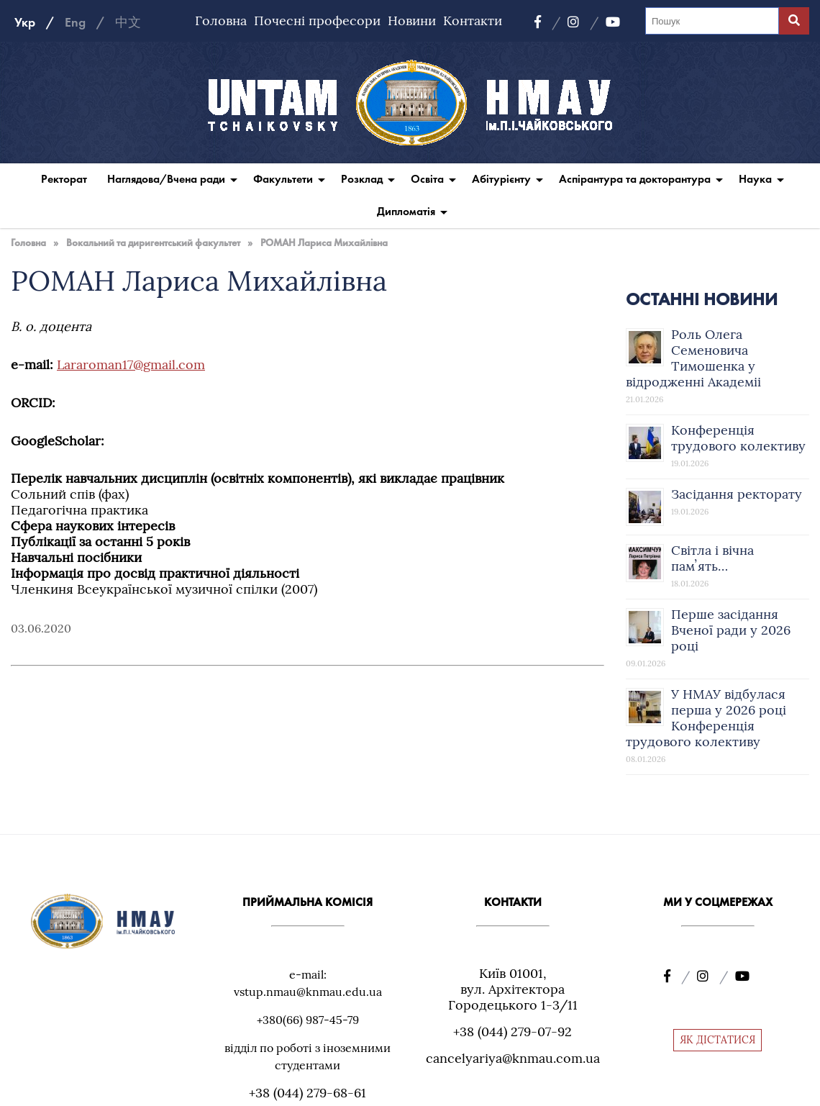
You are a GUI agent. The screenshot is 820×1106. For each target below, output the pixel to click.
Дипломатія (406, 211)
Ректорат (64, 179)
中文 (128, 22)
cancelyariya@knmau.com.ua (513, 1058)
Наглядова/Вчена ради (166, 179)
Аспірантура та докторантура (635, 179)
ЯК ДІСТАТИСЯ (717, 1039)
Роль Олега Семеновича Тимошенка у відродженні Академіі (693, 358)
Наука (755, 179)
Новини (412, 20)
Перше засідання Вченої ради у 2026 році (731, 630)
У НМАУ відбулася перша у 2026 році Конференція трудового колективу (706, 718)
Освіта (427, 179)
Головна (221, 20)
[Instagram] (583, 22)
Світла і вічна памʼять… (712, 558)
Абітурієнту (501, 179)
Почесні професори (317, 20)
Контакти (472, 20)
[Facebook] (547, 22)
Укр (24, 22)
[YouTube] (613, 22)
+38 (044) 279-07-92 (512, 1031)
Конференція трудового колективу (738, 438)
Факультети (283, 179)
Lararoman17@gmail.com (131, 364)
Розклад (362, 179)
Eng (75, 22)
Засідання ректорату (736, 494)
